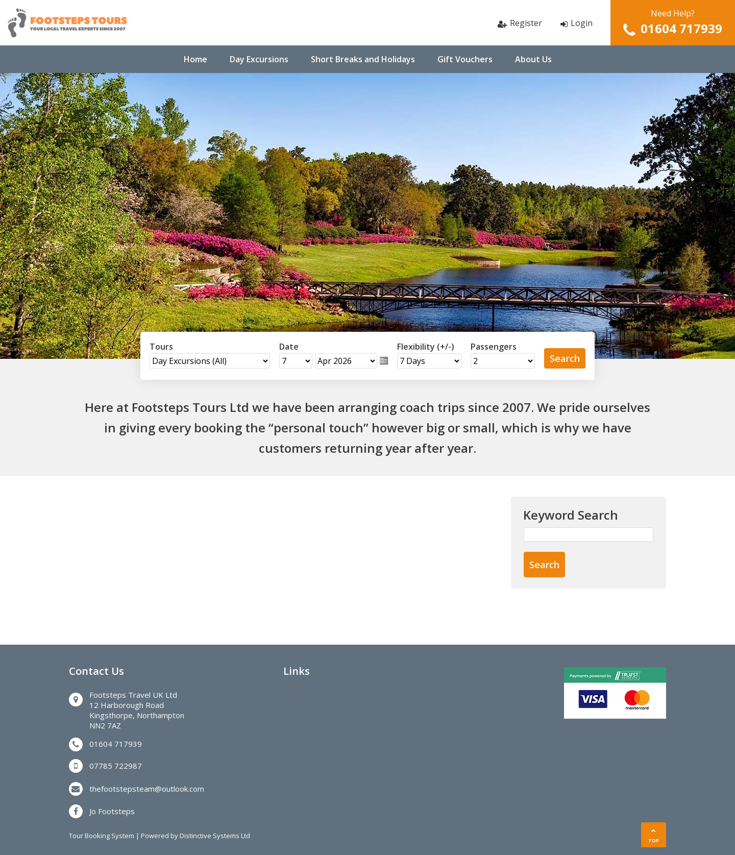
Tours (161, 346)
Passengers (494, 346)
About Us (533, 59)
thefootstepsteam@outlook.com (146, 789)
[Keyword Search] (588, 534)
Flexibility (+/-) (425, 346)
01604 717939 (681, 28)
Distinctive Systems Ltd (215, 835)
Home (195, 59)
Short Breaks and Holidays (363, 59)
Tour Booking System (101, 835)
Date (289, 346)
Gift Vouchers (465, 59)
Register (526, 23)
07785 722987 (115, 766)
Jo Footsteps (112, 811)
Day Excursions (259, 59)
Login (582, 23)
